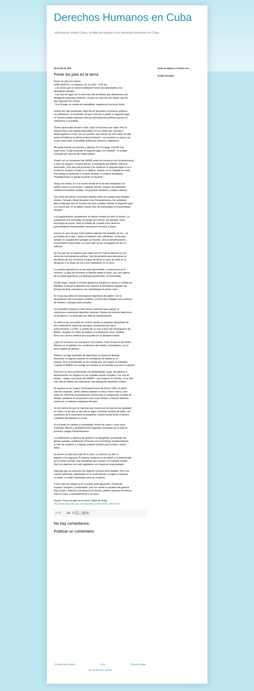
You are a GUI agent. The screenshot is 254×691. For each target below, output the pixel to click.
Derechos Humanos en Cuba (123, 17)
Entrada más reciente (65, 664)
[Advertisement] (119, 53)
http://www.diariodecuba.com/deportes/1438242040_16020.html (87, 503)
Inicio (102, 664)
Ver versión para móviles (100, 670)
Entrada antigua (138, 664)
